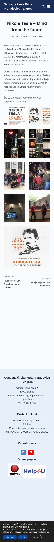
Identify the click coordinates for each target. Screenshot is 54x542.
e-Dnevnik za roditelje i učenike (27, 420)
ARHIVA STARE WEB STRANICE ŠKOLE (26, 432)
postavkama (43, 532)
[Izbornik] (48, 6)
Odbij (23, 537)
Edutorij (27, 424)
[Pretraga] (43, 6)
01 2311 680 (29, 403)
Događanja (36, 37)
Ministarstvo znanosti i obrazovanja (27, 428)
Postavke (35, 537)
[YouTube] (31, 452)
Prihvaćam (10, 537)
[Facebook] (23, 452)
